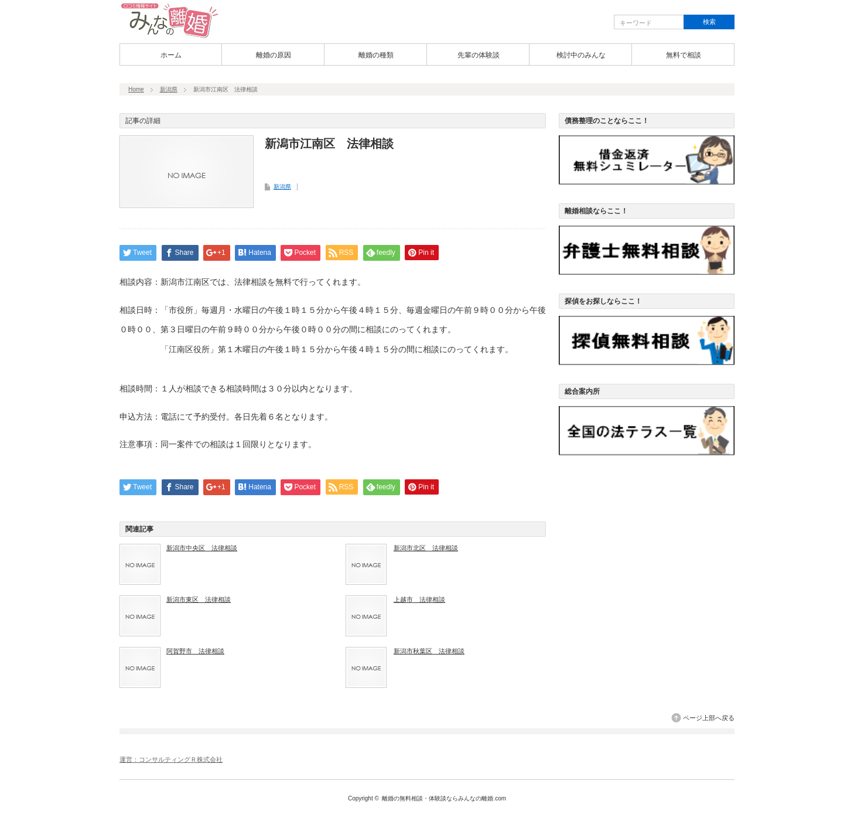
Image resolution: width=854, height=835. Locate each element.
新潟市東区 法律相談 (198, 599)
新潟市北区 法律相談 (426, 547)
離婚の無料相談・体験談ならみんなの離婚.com (444, 798)
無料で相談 (683, 55)
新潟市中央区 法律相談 (201, 547)
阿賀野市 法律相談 (195, 651)
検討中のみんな (581, 55)
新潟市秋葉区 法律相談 (429, 651)
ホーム (171, 55)
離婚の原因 (273, 55)
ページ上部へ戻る (709, 717)
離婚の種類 (376, 55)
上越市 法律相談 (419, 599)
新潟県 (168, 89)
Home (136, 89)
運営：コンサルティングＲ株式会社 (171, 759)
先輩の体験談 (478, 55)
